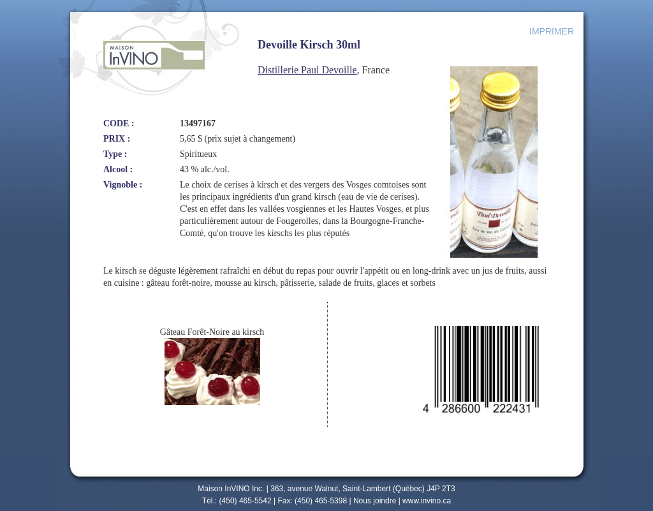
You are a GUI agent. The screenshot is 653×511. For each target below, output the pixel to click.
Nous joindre (374, 500)
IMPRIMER (551, 31)
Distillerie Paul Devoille (307, 69)
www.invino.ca (426, 500)
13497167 (198, 123)
